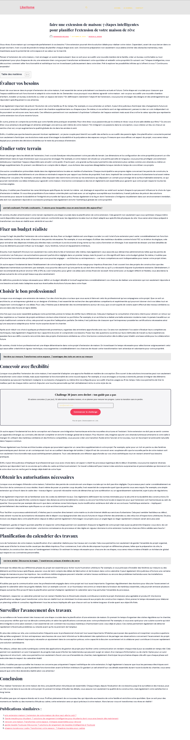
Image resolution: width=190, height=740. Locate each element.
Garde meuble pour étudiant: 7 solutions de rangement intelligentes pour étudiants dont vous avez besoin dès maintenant (61, 718)
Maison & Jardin (95, 37)
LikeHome (27, 7)
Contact (139, 8)
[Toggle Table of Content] (26, 75)
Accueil (117, 8)
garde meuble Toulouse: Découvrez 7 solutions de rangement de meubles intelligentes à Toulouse (50, 725)
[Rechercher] (86, 7)
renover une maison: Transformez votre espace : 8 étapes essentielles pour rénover (43, 721)
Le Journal (128, 8)
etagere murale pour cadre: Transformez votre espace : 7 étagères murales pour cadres (45, 728)
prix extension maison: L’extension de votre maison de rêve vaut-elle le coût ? (40, 715)
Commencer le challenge (85, 412)
